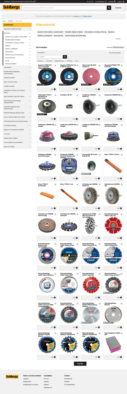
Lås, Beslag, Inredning (10, 125)
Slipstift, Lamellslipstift (11, 48)
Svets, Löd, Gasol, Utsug (10, 82)
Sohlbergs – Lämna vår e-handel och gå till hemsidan (19, 1)
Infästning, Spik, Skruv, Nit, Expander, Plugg (15, 121)
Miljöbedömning (59, 61)
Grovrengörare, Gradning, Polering (14, 42)
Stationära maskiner (9, 77)
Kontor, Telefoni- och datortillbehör (13, 142)
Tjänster (46, 381)
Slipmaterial (7, 33)
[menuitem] (118, 8)
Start (4, 21)
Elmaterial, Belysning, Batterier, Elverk (14, 112)
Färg (76, 61)
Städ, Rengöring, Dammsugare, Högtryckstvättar (12, 101)
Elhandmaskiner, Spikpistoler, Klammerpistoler (12, 72)
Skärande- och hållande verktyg (12, 29)
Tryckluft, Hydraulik (9, 86)
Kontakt (112, 1)
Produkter (10, 21)
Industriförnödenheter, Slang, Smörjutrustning (12, 107)
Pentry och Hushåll (9, 146)
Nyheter (46, 384)
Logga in (26, 378)
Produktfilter (40, 52)
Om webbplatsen (101, 1)
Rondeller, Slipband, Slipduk (12, 39)
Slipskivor (7, 45)
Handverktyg (7, 67)
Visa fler (119, 39)
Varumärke (49, 61)
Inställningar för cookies (30, 384)
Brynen (7, 60)
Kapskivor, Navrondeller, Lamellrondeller (16, 36)
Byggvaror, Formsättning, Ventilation (14, 129)
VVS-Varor (7, 134)
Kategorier (40, 61)
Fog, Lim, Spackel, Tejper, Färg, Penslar (14, 117)
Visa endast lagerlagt (116, 53)
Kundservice (68, 378)
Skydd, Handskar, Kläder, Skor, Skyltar (14, 96)
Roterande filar (9, 51)
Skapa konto (27, 381)
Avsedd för (69, 61)
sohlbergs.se (48, 387)
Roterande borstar (10, 57)
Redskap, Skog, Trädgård (11, 138)
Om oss (90, 1)
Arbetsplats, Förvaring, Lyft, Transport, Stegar (14, 91)
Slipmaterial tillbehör (10, 63)
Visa (53, 89)
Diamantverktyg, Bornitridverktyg (14, 54)
